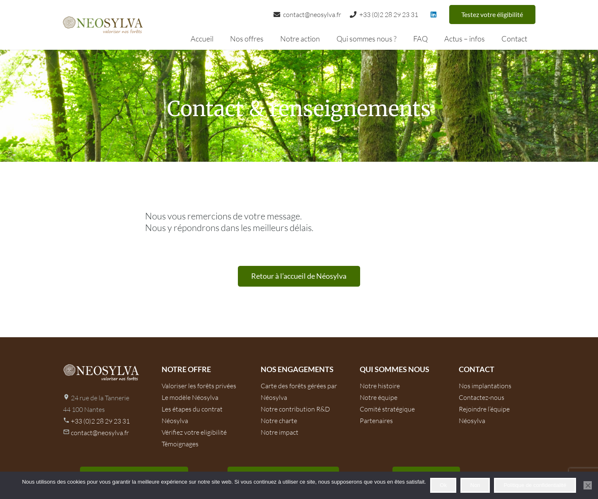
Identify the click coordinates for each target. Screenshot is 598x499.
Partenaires (376, 420)
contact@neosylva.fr (100, 432)
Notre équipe (378, 397)
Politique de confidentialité (535, 485)
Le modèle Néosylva (190, 397)
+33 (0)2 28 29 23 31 (100, 421)
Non (475, 485)
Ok (443, 485)
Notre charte (279, 420)
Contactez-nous (481, 397)
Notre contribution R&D (295, 409)
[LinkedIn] (433, 14)
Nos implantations (485, 386)
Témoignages (180, 444)
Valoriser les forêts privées (199, 386)
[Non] (587, 485)
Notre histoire (380, 386)
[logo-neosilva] (103, 25)
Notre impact (279, 432)
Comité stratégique (387, 409)
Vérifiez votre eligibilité (194, 432)
